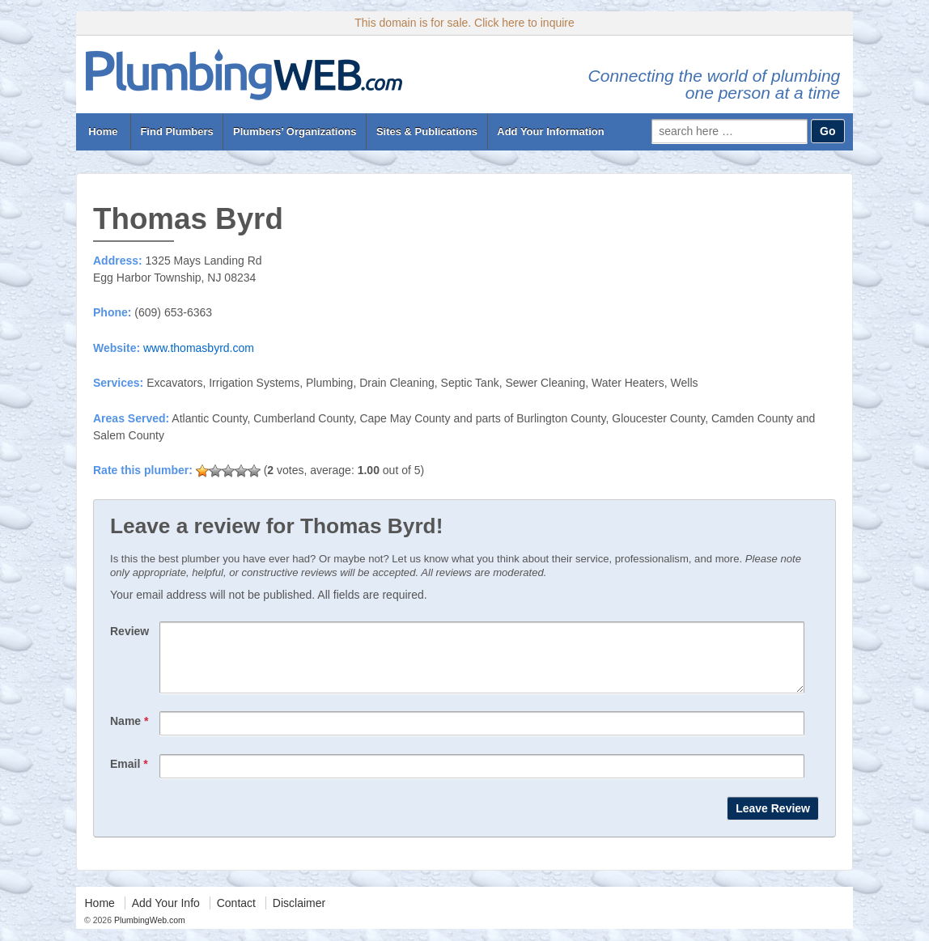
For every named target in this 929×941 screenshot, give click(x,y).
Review (129, 631)
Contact (236, 915)
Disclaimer (299, 915)
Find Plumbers (176, 131)
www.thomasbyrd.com (198, 347)
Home (103, 131)
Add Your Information (550, 131)
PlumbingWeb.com (148, 932)
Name (129, 733)
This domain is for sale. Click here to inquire (464, 22)
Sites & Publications (426, 131)
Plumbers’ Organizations (294, 131)
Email (129, 775)
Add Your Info (166, 915)
